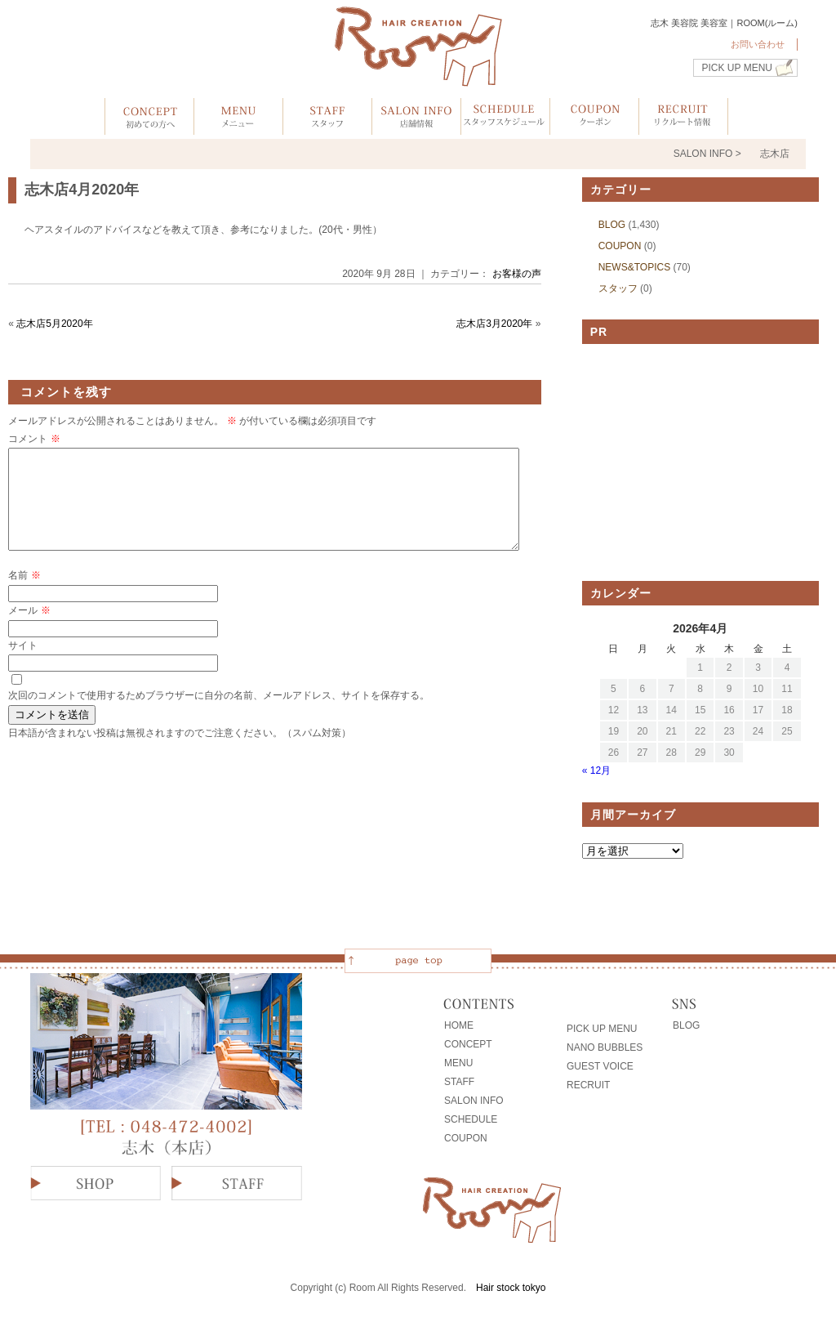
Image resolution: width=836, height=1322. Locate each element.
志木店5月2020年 (54, 323)
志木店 (774, 153)
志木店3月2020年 (494, 323)
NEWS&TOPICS (634, 267)
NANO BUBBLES (605, 1047)
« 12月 (596, 770)
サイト (23, 665)
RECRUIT (588, 1085)
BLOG (611, 224)
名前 (24, 595)
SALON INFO (474, 1100)
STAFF (459, 1082)
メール (29, 630)
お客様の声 (516, 273)
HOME (459, 1025)
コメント (34, 438)
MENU (458, 1063)
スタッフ (618, 288)
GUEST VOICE (600, 1066)
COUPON (620, 246)
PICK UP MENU (737, 68)
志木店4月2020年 (81, 189)
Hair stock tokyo (510, 1287)
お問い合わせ (758, 44)
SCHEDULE (470, 1119)
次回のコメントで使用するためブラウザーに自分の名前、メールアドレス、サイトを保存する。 (218, 715)
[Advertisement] (700, 462)
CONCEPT (468, 1044)
